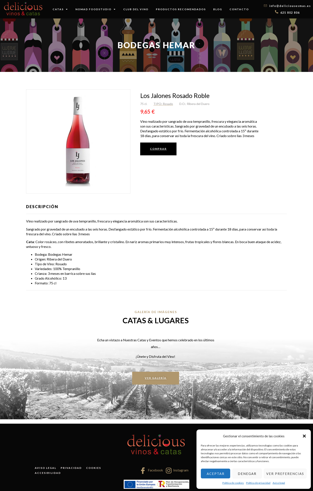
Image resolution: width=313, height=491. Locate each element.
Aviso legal (279, 482)
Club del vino (135, 9)
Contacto (239, 9)
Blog (217, 9)
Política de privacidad (258, 482)
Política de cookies (233, 482)
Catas (60, 9)
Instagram (177, 470)
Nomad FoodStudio (95, 9)
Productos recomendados (181, 9)
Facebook (151, 470)
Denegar (247, 474)
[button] (304, 436)
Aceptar (216, 474)
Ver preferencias (285, 474)
